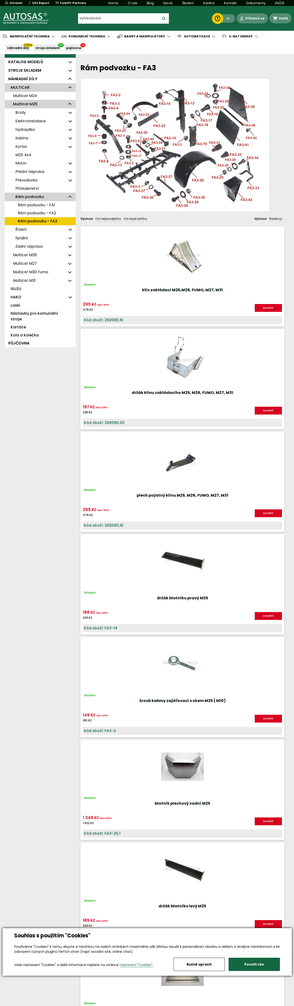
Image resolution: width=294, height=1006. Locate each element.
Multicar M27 (25, 263)
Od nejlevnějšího (108, 219)
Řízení (21, 229)
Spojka (21, 238)
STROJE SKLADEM (47, 48)
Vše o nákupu (21, 1003)
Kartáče (18, 327)
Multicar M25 (25, 104)
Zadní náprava (29, 246)
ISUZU (16, 288)
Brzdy (20, 112)
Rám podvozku (29, 196)
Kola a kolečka (25, 335)
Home (113, 3)
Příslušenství (27, 188)
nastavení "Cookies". (136, 964)
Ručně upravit (199, 964)
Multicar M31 (24, 280)
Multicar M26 (25, 255)
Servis (168, 3)
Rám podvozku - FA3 (37, 221)
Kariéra (209, 3)
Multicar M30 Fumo (30, 272)
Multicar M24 (25, 95)
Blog (150, 3)
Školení (188, 3)
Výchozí (86, 219)
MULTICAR (20, 87)
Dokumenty (256, 3)
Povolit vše (254, 964)
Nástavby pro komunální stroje (34, 316)
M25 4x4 (23, 155)
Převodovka (26, 180)
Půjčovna (155, 1003)
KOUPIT (116, 310)
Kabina (21, 138)
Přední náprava (29, 171)
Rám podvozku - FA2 (37, 213)
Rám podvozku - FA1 (36, 205)
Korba (21, 146)
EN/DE (280, 3)
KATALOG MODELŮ (25, 62)
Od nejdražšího (135, 219)
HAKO (16, 297)
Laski (15, 305)
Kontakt (230, 3)
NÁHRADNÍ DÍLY (18, 48)
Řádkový (275, 219)
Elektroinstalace (30, 121)
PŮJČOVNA (73, 48)
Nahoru (88, 762)
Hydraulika (25, 129)
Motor (21, 163)
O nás (132, 3)
